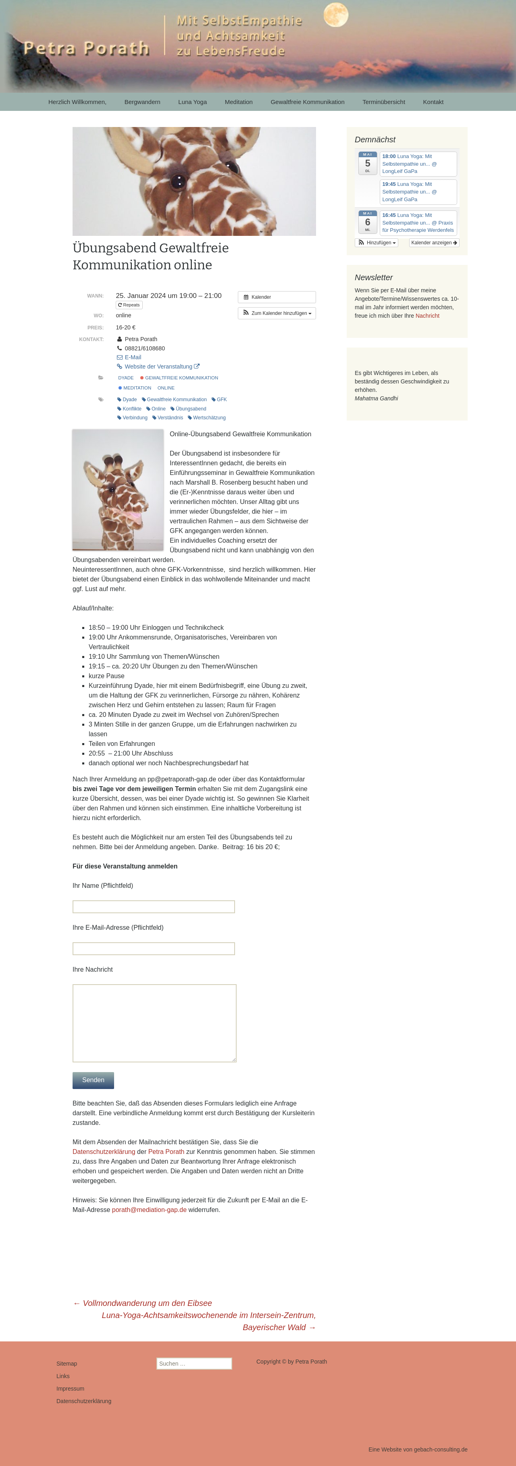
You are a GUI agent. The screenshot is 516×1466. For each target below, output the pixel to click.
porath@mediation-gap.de (149, 1209)
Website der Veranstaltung (158, 366)
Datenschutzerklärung (104, 1151)
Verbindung (132, 418)
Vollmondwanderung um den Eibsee (142, 1303)
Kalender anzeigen (434, 243)
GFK (219, 399)
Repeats (129, 304)
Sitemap (66, 1363)
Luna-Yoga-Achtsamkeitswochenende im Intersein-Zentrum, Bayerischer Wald (209, 1321)
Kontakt (433, 101)
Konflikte (129, 409)
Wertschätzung (207, 418)
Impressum (70, 1388)
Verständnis (167, 418)
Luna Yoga (192, 101)
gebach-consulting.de (441, 1449)
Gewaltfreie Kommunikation (307, 101)
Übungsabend (188, 409)
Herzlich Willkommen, (77, 101)
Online (156, 409)
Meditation (239, 101)
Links (63, 1376)
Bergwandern (142, 101)
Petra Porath (166, 1151)
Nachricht (427, 315)
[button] (277, 313)
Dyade (126, 377)
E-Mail (128, 357)
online (166, 387)
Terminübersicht (383, 101)
